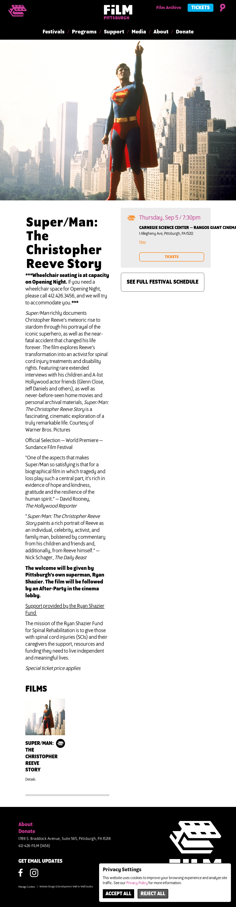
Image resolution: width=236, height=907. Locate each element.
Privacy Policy (137, 883)
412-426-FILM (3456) (34, 846)
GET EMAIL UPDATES (40, 861)
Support (114, 32)
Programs (84, 32)
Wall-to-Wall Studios (83, 886)
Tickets (200, 8)
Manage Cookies (26, 887)
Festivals (54, 32)
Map (142, 242)
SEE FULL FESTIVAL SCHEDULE (162, 282)
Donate (185, 32)
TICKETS (172, 257)
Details (30, 779)
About (160, 32)
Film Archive (168, 8)
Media (139, 32)
